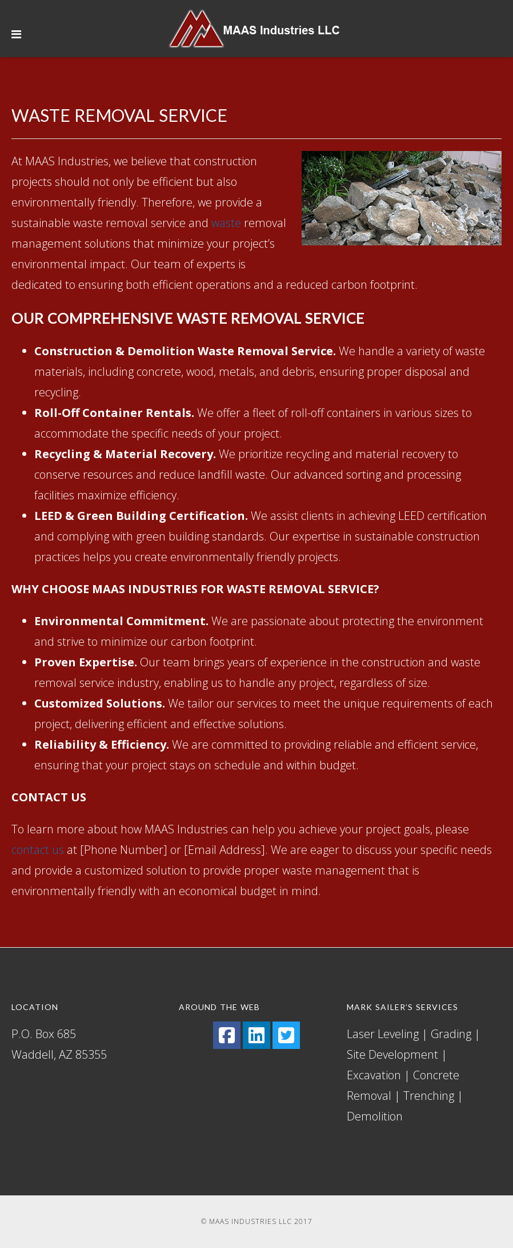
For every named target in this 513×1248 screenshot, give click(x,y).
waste (226, 222)
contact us (37, 849)
